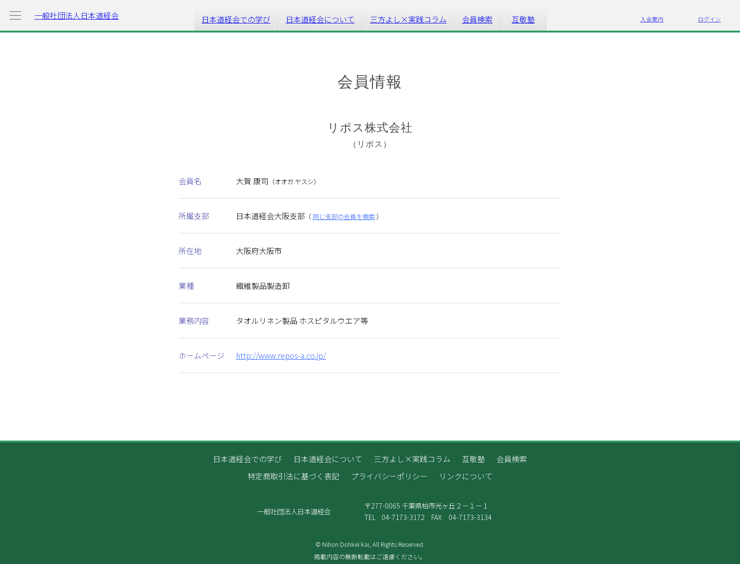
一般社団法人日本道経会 (76, 15)
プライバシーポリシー (389, 476)
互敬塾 (523, 19)
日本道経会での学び (236, 19)
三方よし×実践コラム (408, 19)
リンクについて (466, 476)
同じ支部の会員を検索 (344, 216)
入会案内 (651, 19)
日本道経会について (320, 19)
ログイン (709, 19)
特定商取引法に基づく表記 (293, 476)
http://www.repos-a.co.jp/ (281, 355)
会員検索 (477, 19)
